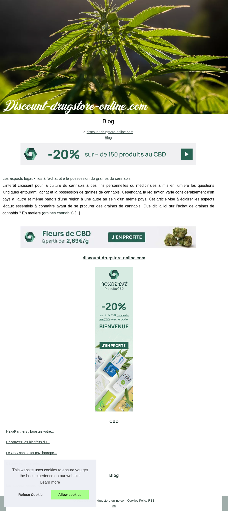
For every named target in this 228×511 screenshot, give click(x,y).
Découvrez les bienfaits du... (28, 442)
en (114, 506)
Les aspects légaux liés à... (27, 485)
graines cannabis (57, 213)
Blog (108, 138)
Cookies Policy (137, 500)
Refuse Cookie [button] (30, 495)
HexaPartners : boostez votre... (30, 431)
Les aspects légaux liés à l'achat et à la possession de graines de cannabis (66, 178)
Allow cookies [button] (69, 495)
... (77, 213)
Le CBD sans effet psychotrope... (31, 453)
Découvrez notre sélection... (27, 463)
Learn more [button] (50, 482)
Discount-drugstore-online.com (105, 500)
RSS (151, 500)
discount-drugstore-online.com (110, 132)
